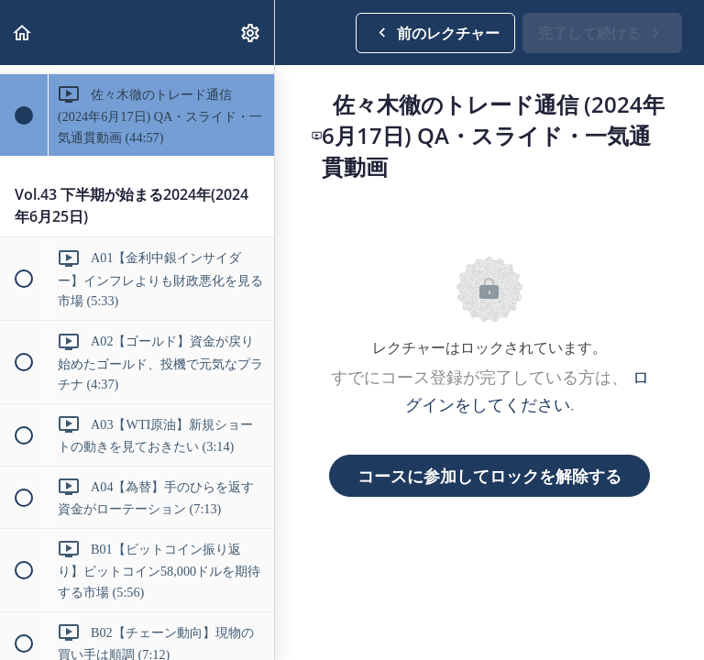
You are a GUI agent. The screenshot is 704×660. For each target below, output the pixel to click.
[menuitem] (251, 32)
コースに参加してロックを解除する (490, 476)
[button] (23, 32)
